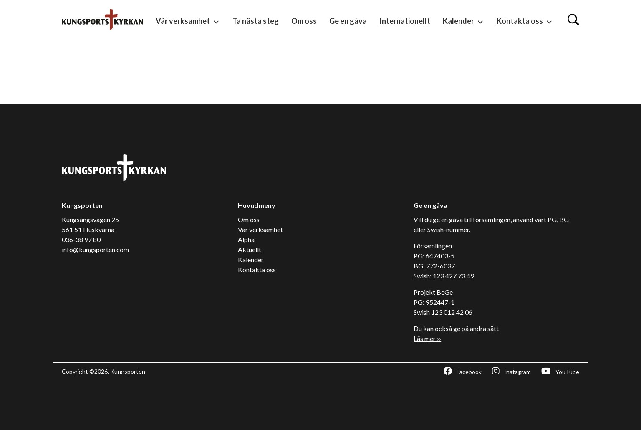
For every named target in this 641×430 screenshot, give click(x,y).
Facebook (463, 371)
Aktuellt (249, 249)
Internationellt (404, 20)
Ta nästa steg (255, 20)
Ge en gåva (348, 20)
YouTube (560, 371)
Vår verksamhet (188, 21)
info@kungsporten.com (95, 249)
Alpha (246, 239)
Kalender (463, 21)
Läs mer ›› (427, 338)
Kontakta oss (525, 21)
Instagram (511, 371)
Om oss (304, 20)
